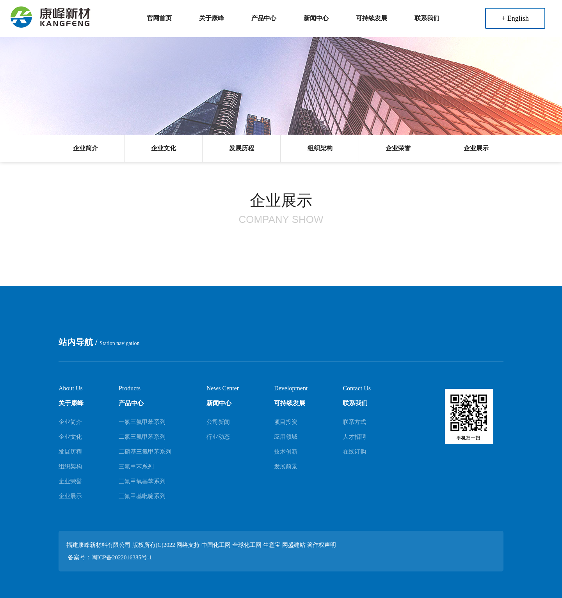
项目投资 (285, 422)
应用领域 (285, 437)
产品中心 (263, 18)
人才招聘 (354, 437)
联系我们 (426, 18)
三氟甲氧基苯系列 (142, 481)
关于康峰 (211, 18)
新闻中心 (316, 18)
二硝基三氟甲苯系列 (145, 451)
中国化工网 (216, 545)
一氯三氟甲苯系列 (142, 422)
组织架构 (320, 148)
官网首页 (159, 18)
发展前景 (285, 466)
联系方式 (354, 422)
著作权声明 (321, 545)
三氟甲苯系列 (136, 466)
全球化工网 (246, 545)
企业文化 (163, 148)
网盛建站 (294, 545)
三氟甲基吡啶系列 (142, 496)
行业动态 (218, 437)
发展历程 (241, 148)
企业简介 (85, 148)
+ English (515, 18)
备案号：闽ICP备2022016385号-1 (110, 557)
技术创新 (285, 451)
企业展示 (476, 148)
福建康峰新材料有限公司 (98, 545)
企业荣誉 (398, 148)
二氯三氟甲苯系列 (142, 437)
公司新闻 (218, 422)
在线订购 (354, 451)
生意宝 (272, 545)
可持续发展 (371, 18)
